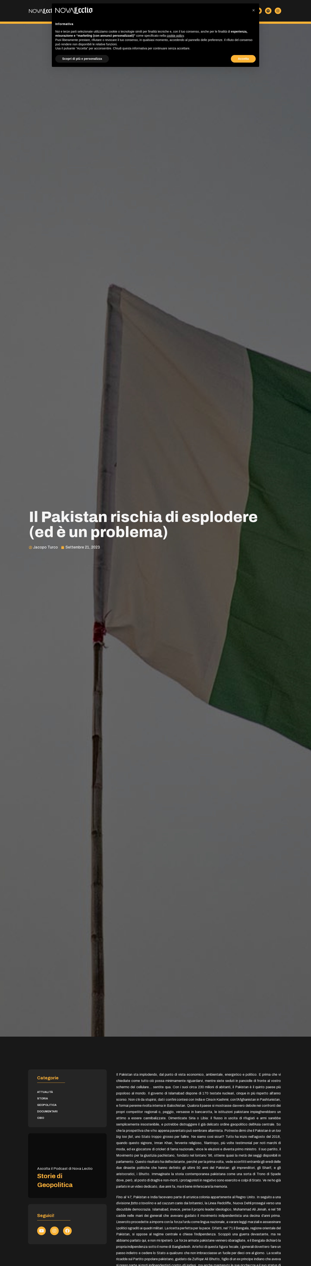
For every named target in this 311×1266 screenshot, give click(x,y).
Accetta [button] (243, 58)
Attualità (45, 1092)
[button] (253, 10)
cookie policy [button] (175, 35)
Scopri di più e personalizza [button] (82, 58)
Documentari (47, 1111)
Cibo (40, 1117)
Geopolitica (47, 1105)
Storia (42, 1098)
